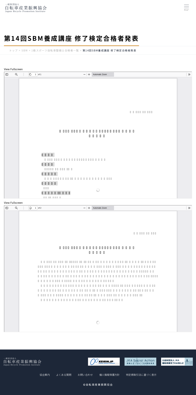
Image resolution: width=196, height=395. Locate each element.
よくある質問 (63, 375)
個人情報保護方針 (109, 375)
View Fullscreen (13, 69)
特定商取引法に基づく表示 (141, 375)
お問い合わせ (85, 375)
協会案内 (45, 375)
